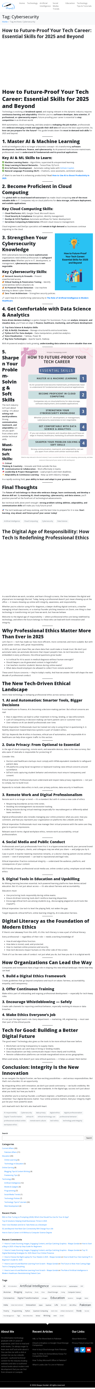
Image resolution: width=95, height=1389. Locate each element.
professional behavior (68, 1118)
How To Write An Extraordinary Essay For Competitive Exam (49, 1356)
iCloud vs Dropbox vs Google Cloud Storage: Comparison (50, 1345)
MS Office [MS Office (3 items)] (73, 1306)
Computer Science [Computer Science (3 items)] (74, 1294)
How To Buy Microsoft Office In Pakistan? (49, 1362)
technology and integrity (72, 1122)
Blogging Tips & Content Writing (17, 1173)
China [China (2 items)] (43, 1293)
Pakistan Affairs (10, 1153)
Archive (83, 1340)
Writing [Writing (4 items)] (46, 1317)
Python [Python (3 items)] (27, 1312)
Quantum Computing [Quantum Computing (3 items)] (40, 1312)
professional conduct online (15, 1122)
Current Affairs (8, 1150)
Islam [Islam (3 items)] (41, 1306)
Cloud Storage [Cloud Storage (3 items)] (53, 1294)
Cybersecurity (47, 522)
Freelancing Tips (10, 1177)
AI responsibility (10, 1114)
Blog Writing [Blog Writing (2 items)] (28, 1293)
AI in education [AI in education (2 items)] (12, 1287)
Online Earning (8, 1169)
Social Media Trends (56, 7)
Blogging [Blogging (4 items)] (18, 1293)
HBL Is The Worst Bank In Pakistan (46, 1340)
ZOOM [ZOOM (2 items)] (62, 1317)
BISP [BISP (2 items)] (82, 1287)
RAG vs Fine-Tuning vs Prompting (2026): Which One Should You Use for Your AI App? (35, 1218)
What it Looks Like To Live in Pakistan (48, 1366)
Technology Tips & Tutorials (84, 5)
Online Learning (10, 1161)
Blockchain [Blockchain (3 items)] (7, 1294)
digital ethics (55, 1114)
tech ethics (54, 1122)
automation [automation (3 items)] (73, 1288)
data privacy (41, 1114)
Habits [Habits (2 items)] (86, 1299)
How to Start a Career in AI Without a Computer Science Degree (27, 1234)
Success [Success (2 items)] (87, 1312)
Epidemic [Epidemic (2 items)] (70, 1299)
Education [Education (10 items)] (57, 1299)
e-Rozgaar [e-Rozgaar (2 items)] (44, 1299)
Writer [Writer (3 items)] (38, 1317)
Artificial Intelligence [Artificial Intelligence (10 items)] (34, 1287)
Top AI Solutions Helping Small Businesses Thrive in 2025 (24, 1222)
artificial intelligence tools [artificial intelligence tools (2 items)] (59, 1287)
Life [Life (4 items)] (56, 1306)
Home (22, 4)
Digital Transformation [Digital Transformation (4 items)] (28, 1299)
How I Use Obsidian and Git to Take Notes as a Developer (24, 1226)
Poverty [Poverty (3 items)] (6, 1312)
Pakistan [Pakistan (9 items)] (85, 1306)
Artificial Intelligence (45, 5)
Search (5, 1135)
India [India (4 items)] (5, 1306)
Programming (9, 1192)
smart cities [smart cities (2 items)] (54, 1312)
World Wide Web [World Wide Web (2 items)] (28, 1317)
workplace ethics (10, 1126)
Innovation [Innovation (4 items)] (31, 1306)
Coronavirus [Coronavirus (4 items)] (8, 1299)
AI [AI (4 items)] (4, 1287)
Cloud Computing (31, 522)
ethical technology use (46, 1118)
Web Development (11, 1207)
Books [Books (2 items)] (36, 1293)
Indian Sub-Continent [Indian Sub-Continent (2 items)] (17, 1306)
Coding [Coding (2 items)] (63, 1293)
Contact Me (88, 1344)
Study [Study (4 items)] (79, 1312)
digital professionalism (73, 1114)
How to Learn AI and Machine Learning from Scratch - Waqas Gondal (31, 1265)
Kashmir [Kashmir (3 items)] (48, 1306)
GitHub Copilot (67, 169)
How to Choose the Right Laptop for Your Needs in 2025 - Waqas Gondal (32, 1258)
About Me (76, 1340)
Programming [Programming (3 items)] (17, 1312)
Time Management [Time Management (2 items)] (8, 1317)
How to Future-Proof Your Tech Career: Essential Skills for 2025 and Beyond (47, 35)
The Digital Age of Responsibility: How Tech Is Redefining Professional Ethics (45, 536)
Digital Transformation (13, 1118)
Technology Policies (12, 1200)
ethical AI (29, 1118)
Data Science (62, 522)
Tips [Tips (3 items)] (18, 1317)
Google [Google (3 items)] (78, 1300)
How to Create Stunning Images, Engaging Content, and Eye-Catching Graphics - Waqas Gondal (41, 1245)
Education (70, 4)
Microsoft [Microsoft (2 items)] (63, 1306)
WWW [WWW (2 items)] (55, 1317)
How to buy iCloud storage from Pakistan (49, 1351)
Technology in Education (13, 1165)
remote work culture (38, 1122)
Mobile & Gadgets (11, 1188)
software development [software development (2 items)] (67, 1312)
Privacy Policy (77, 1344)
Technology (32, 4)
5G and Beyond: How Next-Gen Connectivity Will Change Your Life (27, 1230)
